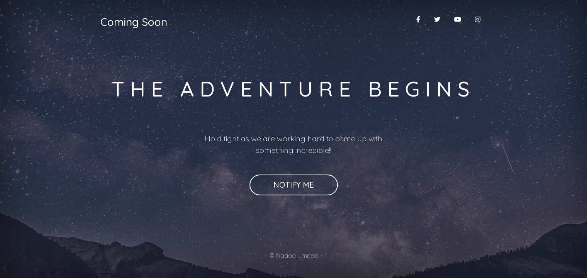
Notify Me (293, 185)
